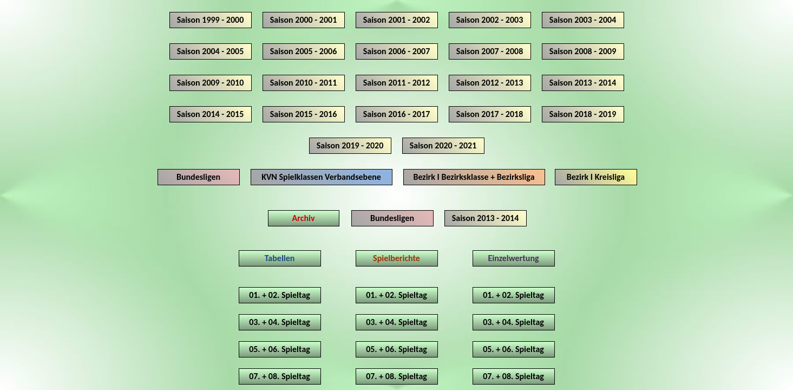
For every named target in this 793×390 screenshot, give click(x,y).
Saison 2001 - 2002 (396, 20)
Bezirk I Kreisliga (596, 177)
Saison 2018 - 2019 (583, 114)
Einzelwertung (513, 258)
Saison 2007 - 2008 (489, 51)
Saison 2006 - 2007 (396, 51)
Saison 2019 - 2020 (350, 145)
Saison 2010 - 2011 (303, 82)
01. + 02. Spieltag (279, 295)
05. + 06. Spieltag (279, 349)
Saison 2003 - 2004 (583, 20)
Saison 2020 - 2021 (443, 145)
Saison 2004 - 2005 (210, 51)
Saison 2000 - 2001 (303, 20)
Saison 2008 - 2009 (583, 51)
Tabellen (280, 258)
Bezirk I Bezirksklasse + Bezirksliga (473, 177)
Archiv (303, 218)
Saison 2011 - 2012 (396, 82)
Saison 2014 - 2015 (210, 114)
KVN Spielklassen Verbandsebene (321, 177)
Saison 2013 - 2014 (583, 82)
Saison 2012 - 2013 (489, 82)
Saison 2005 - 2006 (303, 51)
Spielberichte (396, 258)
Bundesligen (198, 177)
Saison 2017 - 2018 (489, 114)
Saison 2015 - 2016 (303, 114)
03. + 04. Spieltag (279, 322)
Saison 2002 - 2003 (489, 20)
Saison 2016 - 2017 (396, 114)
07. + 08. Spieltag (279, 376)
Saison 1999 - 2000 (210, 20)
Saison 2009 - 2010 (210, 82)
